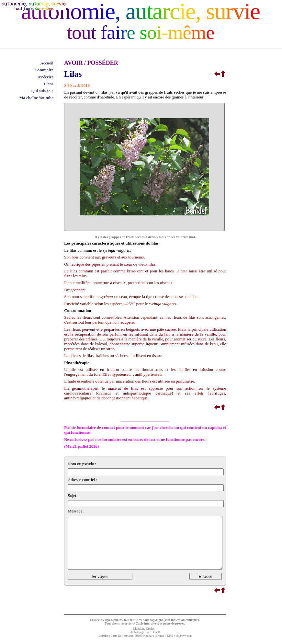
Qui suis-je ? (42, 91)
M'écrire (45, 77)
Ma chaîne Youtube (36, 98)
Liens (48, 84)
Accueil (46, 63)
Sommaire (44, 70)
